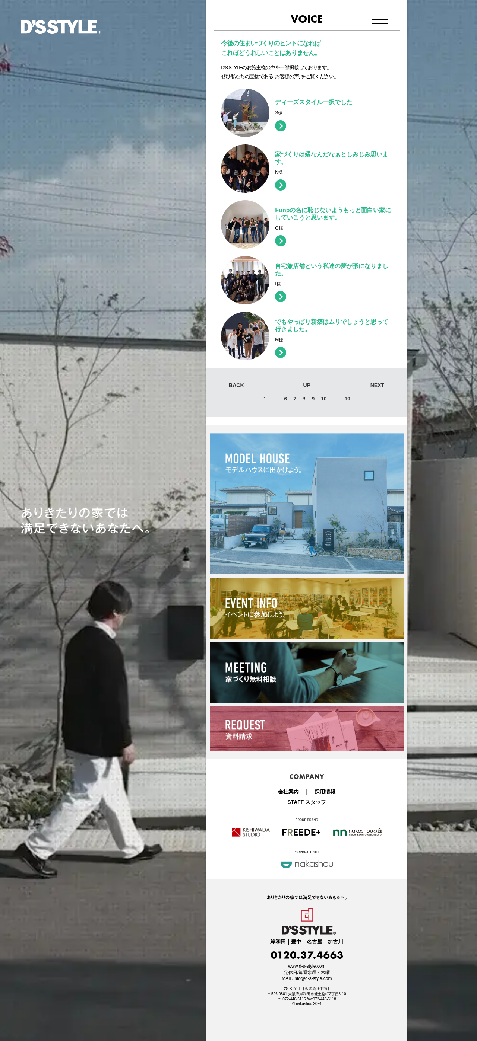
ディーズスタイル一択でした (314, 102)
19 (347, 399)
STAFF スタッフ (306, 802)
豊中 (296, 942)
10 (324, 399)
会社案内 (288, 792)
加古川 (335, 942)
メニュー (380, 21)
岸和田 (278, 942)
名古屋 (314, 942)
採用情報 (325, 792)
